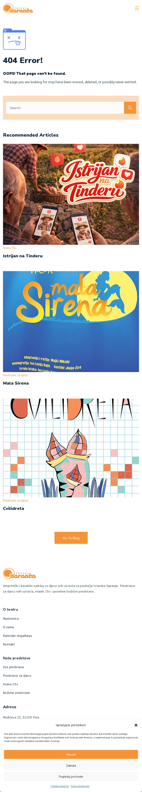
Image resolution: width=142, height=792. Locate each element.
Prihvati (71, 754)
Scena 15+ (10, 248)
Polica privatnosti (80, 786)
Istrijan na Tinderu (23, 256)
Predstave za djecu (15, 375)
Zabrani (71, 765)
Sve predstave (13, 667)
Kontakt (9, 644)
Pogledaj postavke (71, 776)
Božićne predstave (16, 692)
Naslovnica (11, 618)
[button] (136, 725)
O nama (8, 627)
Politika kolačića (60, 786)
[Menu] (137, 8)
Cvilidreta (13, 509)
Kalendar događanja (17, 635)
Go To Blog (71, 537)
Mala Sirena (16, 383)
